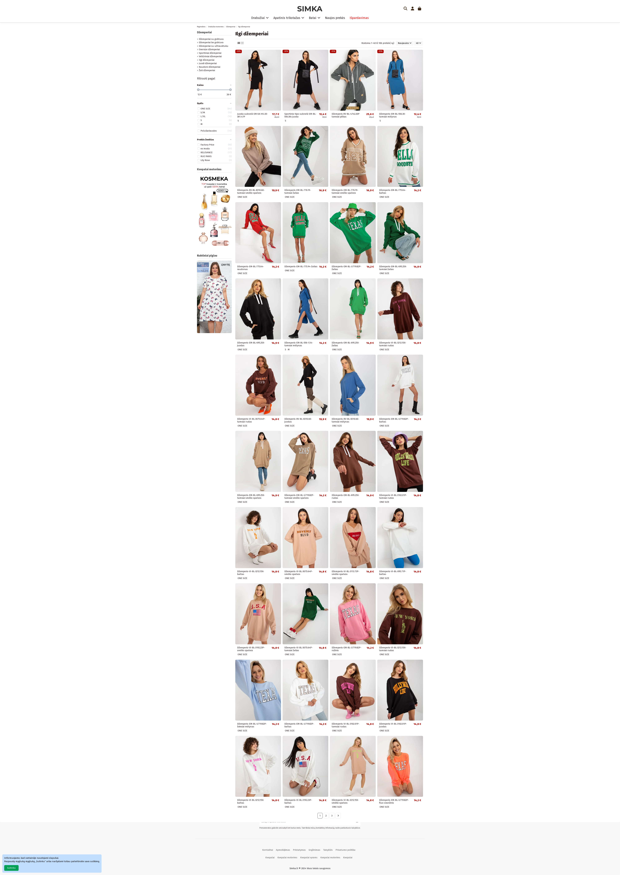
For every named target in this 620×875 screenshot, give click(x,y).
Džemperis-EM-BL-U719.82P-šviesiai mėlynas (252, 725)
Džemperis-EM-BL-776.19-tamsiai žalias (297, 191)
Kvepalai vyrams (308, 857)
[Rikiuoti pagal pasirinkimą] (404, 43)
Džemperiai (204, 32)
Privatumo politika (345, 850)
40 (418, 43)
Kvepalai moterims (287, 857)
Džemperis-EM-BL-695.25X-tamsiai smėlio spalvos (251, 496)
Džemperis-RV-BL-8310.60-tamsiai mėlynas (345, 420)
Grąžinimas (314, 850)
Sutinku (11, 867)
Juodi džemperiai (208, 63)
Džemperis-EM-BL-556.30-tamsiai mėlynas (392, 115)
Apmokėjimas (283, 850)
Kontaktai (267, 850)
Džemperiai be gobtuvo (211, 42)
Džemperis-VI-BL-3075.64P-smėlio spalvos (298, 573)
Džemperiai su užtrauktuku (213, 46)
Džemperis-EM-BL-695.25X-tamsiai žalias (393, 268)
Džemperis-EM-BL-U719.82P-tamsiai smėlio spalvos (299, 496)
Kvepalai (270, 857)
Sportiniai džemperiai (210, 53)
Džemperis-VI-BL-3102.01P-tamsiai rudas (393, 496)
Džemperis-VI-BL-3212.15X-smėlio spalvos (345, 801)
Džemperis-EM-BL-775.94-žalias (300, 266)
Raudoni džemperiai (209, 67)
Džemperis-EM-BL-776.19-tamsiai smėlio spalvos (345, 191)
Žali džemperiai (207, 70)
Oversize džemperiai (209, 49)
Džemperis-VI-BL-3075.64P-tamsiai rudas (251, 420)
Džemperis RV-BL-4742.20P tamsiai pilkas (345, 115)
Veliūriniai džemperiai (210, 56)
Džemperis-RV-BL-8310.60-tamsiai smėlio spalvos (251, 191)
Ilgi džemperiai (206, 60)
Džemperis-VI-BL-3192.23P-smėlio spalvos (251, 649)
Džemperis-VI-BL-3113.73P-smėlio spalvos (345, 573)
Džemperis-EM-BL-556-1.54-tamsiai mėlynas (298, 344)
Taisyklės (328, 850)
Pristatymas (299, 850)
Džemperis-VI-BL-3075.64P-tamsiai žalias (298, 649)
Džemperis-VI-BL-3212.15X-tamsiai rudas (392, 344)
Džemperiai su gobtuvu (211, 39)
